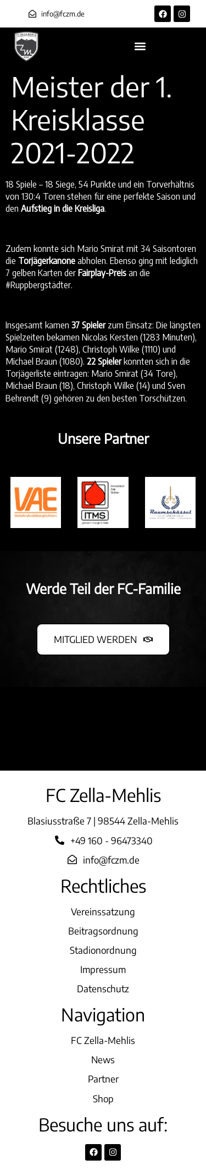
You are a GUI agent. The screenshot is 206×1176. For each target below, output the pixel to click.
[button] (140, 46)
